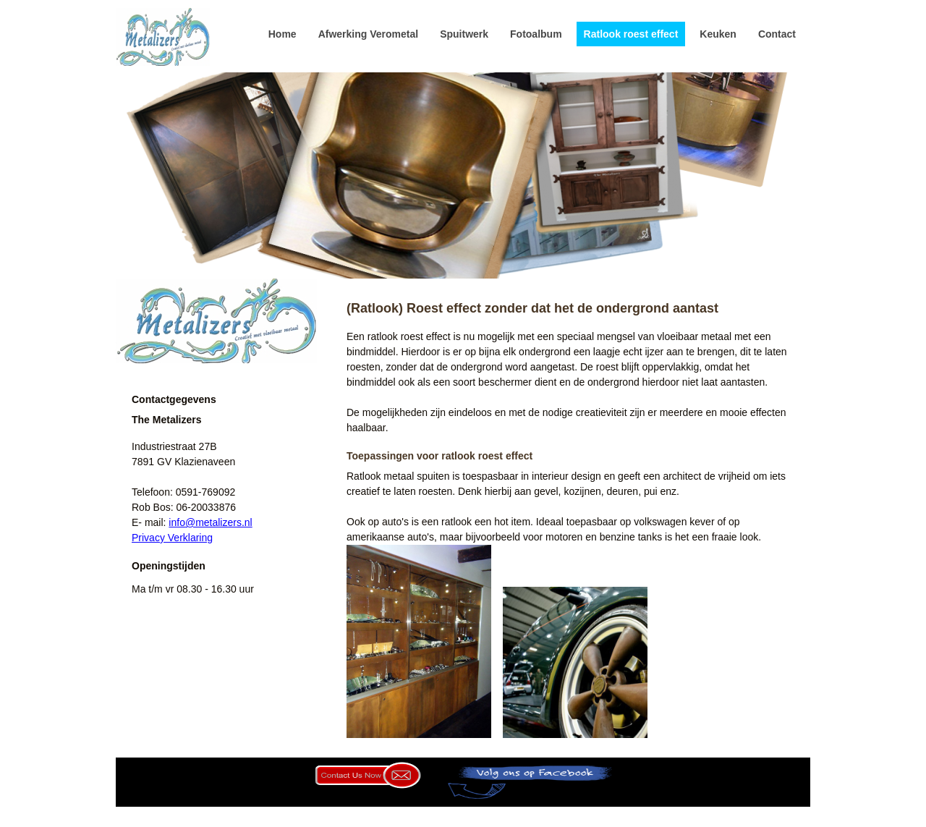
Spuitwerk (464, 34)
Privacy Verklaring (172, 537)
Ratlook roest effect (631, 34)
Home (282, 34)
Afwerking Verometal (368, 34)
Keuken (718, 34)
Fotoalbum (536, 34)
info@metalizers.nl (210, 522)
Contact (777, 34)
